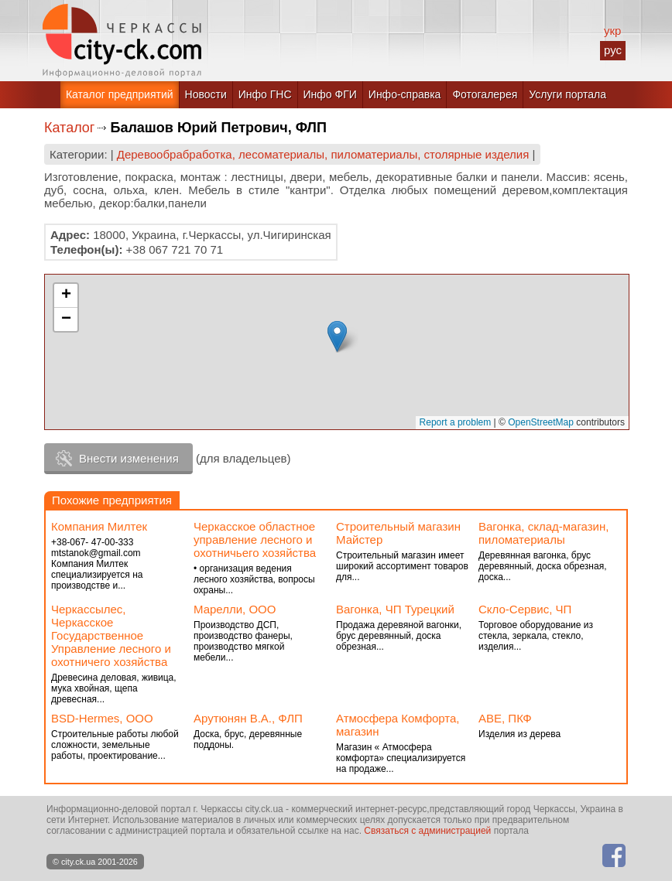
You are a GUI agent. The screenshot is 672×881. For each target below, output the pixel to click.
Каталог (69, 127)
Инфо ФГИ (330, 94)
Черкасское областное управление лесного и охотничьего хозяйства (255, 539)
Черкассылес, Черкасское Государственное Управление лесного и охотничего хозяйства (111, 635)
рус (613, 49)
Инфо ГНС (265, 94)
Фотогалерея (484, 94)
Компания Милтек (99, 526)
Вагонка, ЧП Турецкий (395, 609)
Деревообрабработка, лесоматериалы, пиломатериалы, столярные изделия (323, 154)
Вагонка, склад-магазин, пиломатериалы (543, 533)
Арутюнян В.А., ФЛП (248, 718)
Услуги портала (567, 94)
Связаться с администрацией (427, 830)
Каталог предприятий (119, 94)
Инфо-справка (405, 94)
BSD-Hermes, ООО (102, 718)
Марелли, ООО (235, 609)
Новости (206, 94)
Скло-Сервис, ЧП (524, 609)
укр (612, 30)
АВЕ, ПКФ (505, 718)
